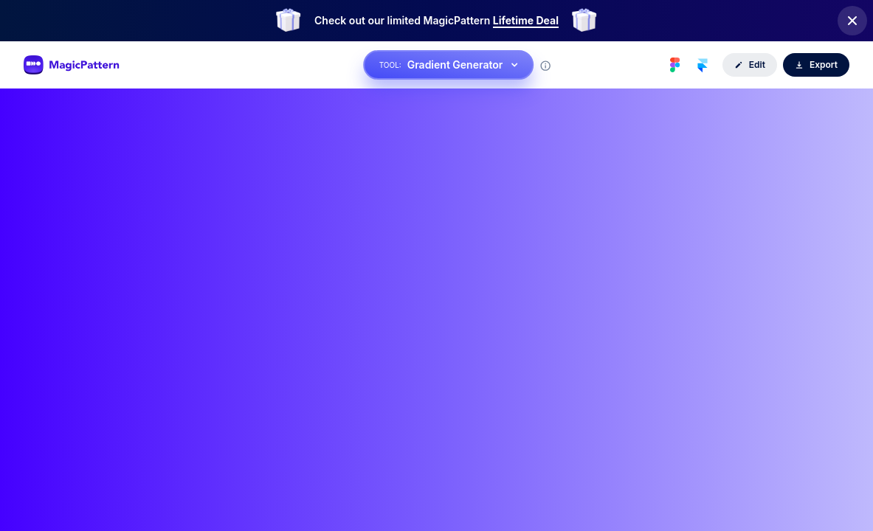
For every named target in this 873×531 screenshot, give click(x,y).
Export (816, 64)
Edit (749, 64)
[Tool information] (545, 65)
